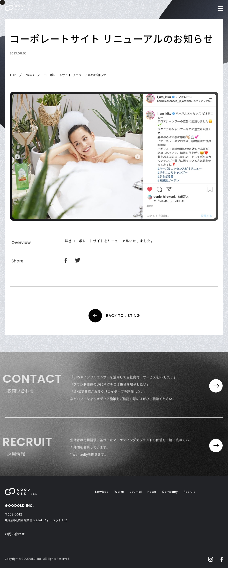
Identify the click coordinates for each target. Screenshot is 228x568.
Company (170, 492)
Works (119, 492)
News (151, 492)
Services (102, 492)
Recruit (189, 492)
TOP (13, 75)
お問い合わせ (15, 533)
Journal (136, 492)
